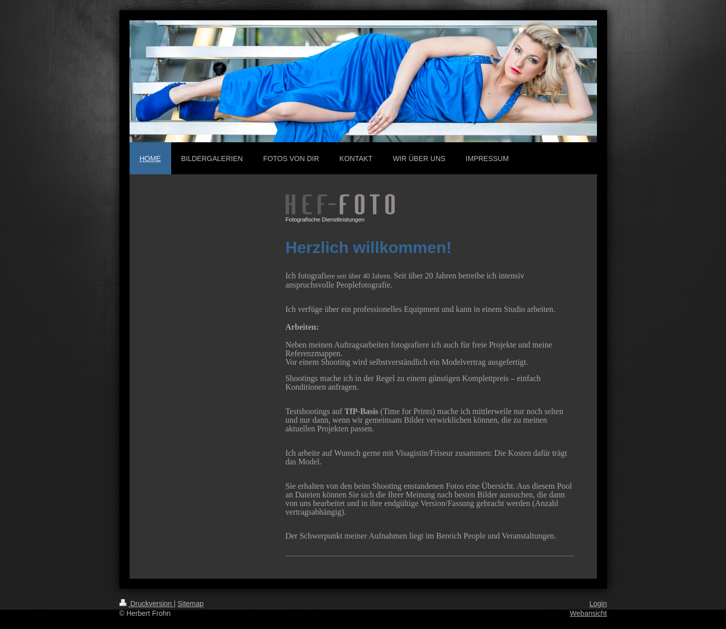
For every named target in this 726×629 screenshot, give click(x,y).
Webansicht (588, 613)
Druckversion (146, 604)
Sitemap (191, 604)
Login (598, 604)
